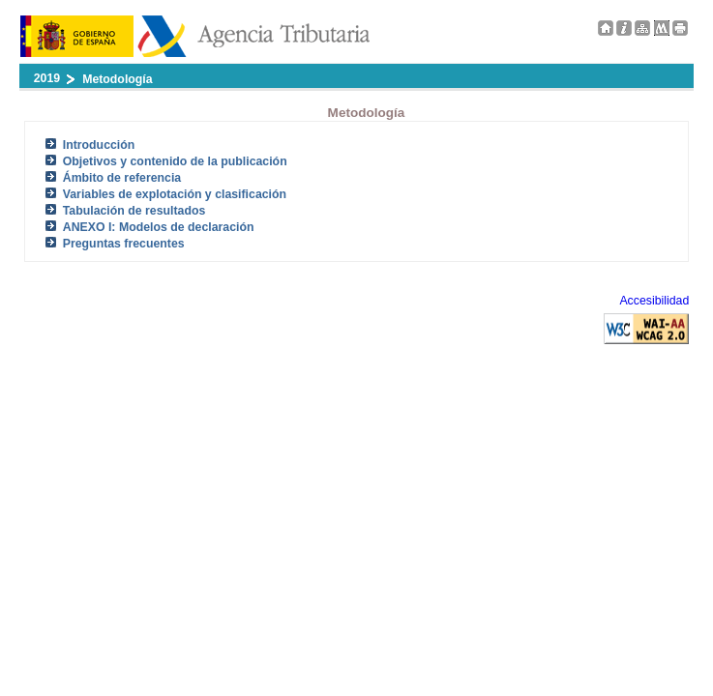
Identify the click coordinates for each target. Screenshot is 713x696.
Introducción (99, 145)
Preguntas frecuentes (124, 243)
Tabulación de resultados (134, 211)
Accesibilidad (654, 300)
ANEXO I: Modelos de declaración (158, 227)
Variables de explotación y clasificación (174, 194)
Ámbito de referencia (122, 178)
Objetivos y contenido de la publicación (175, 161)
